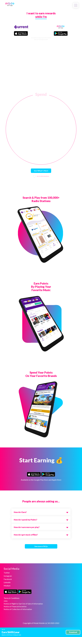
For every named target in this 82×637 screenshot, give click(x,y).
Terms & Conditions (11, 598)
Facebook (8, 579)
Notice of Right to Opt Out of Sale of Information (23, 604)
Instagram (8, 576)
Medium (7, 585)
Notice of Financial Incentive (15, 606)
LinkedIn (7, 582)
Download (73, 632)
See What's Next (41, 171)
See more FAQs (41, 546)
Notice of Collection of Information (18, 609)
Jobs (6, 601)
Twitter (7, 573)
